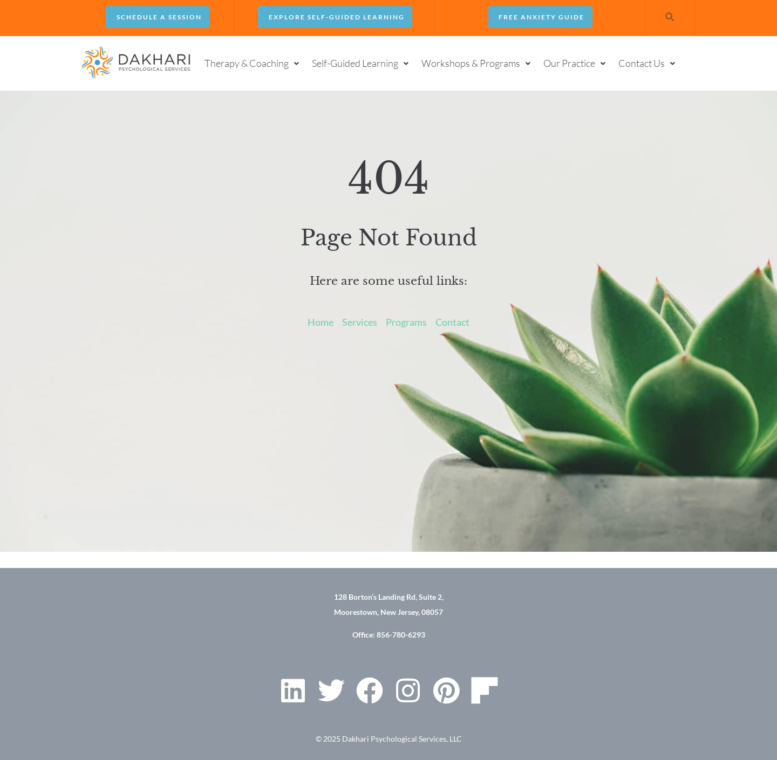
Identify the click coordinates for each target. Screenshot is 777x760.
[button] (252, 62)
